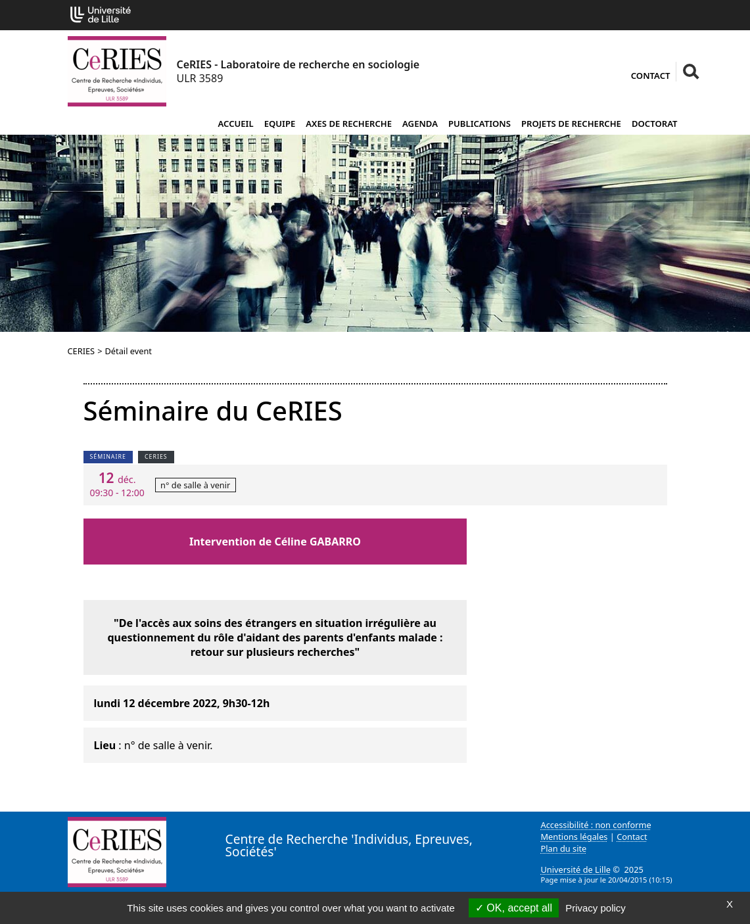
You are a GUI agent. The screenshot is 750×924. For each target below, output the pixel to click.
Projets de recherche (571, 123)
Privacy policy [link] (595, 907)
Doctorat (655, 123)
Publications (479, 123)
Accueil (235, 123)
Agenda (420, 123)
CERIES (81, 351)
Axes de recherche (349, 123)
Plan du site (564, 848)
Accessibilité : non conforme (596, 825)
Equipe (280, 123)
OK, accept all (513, 907)
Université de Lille (576, 869)
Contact (650, 75)
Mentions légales (574, 837)
